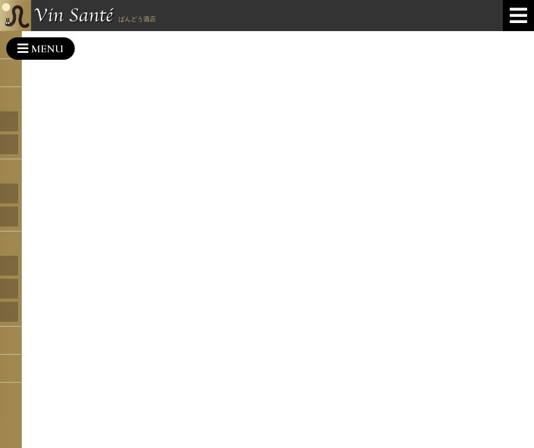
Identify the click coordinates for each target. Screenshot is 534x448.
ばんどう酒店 (137, 19)
